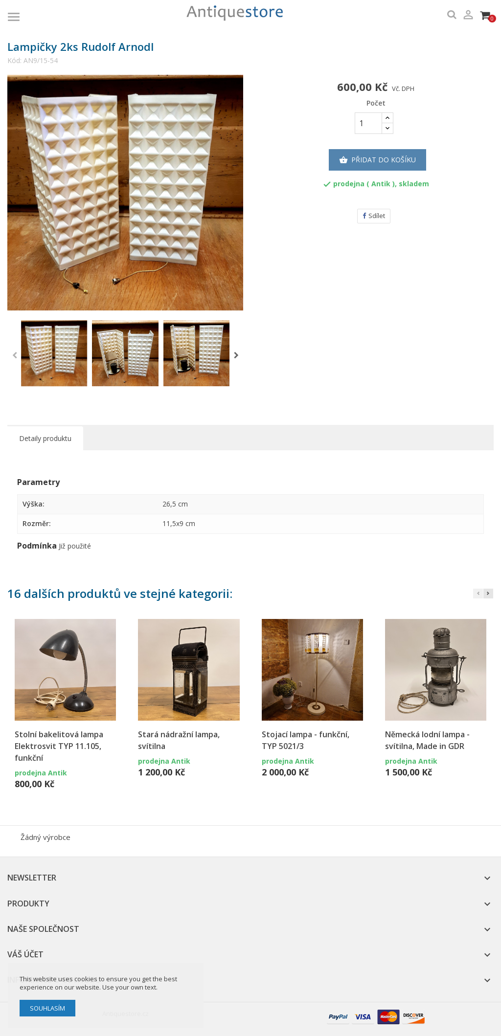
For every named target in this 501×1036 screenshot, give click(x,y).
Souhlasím (47, 1008)
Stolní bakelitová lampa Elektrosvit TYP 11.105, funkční (59, 746)
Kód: (14, 60)
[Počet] (368, 123)
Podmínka (37, 546)
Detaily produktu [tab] (45, 438)
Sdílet (374, 215)
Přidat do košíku (377, 160)
